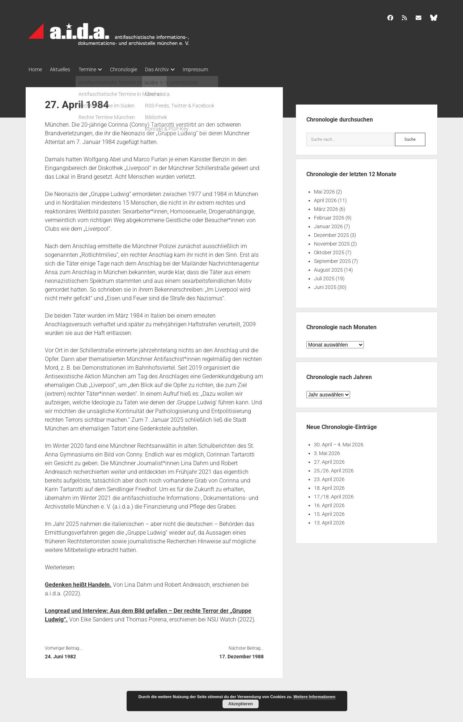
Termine (93, 69)
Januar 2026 (328, 225)
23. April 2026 (329, 478)
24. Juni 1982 (60, 655)
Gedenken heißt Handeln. (78, 582)
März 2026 (326, 208)
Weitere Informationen (314, 697)
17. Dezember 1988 (241, 655)
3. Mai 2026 (327, 452)
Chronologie (131, 69)
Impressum (209, 69)
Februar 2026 (329, 216)
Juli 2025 (324, 277)
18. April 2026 (329, 486)
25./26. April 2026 (334, 469)
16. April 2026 (329, 504)
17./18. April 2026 (334, 495)
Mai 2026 (324, 190)
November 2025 (332, 242)
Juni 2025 (325, 286)
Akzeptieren (240, 703)
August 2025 (328, 268)
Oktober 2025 (329, 251)
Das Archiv (168, 69)
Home (35, 69)
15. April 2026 (329, 512)
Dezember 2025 (331, 234)
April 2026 (325, 199)
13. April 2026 (329, 521)
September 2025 (332, 260)
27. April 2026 (329, 460)
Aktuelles (63, 69)
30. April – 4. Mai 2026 (339, 443)
